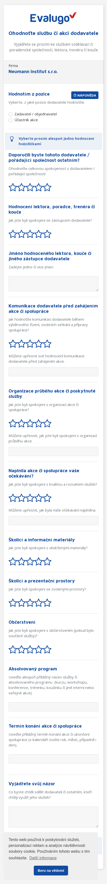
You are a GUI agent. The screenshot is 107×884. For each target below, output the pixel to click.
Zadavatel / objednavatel (35, 113)
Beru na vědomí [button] (51, 871)
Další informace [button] (43, 858)
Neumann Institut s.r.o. (33, 71)
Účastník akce (26, 119)
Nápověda (84, 95)
